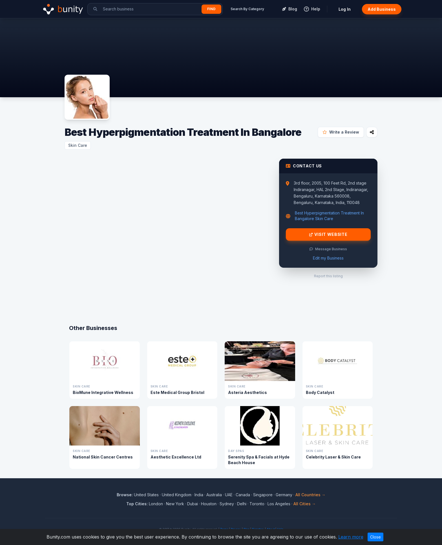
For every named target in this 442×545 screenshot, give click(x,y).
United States (146, 494)
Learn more (350, 537)
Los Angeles (279, 503)
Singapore (263, 494)
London (156, 503)
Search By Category (247, 9)
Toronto (256, 503)
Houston (208, 503)
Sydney (227, 503)
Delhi (241, 503)
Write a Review (340, 132)
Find (211, 9)
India (199, 494)
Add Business (382, 9)
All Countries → (310, 494)
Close (375, 537)
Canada (243, 494)
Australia (214, 494)
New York (175, 503)
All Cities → (304, 503)
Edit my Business (328, 258)
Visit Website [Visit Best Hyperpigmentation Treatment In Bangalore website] (328, 234)
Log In (345, 9)
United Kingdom (176, 494)
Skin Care (77, 145)
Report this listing (328, 276)
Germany (284, 494)
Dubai (192, 503)
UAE (229, 494)
